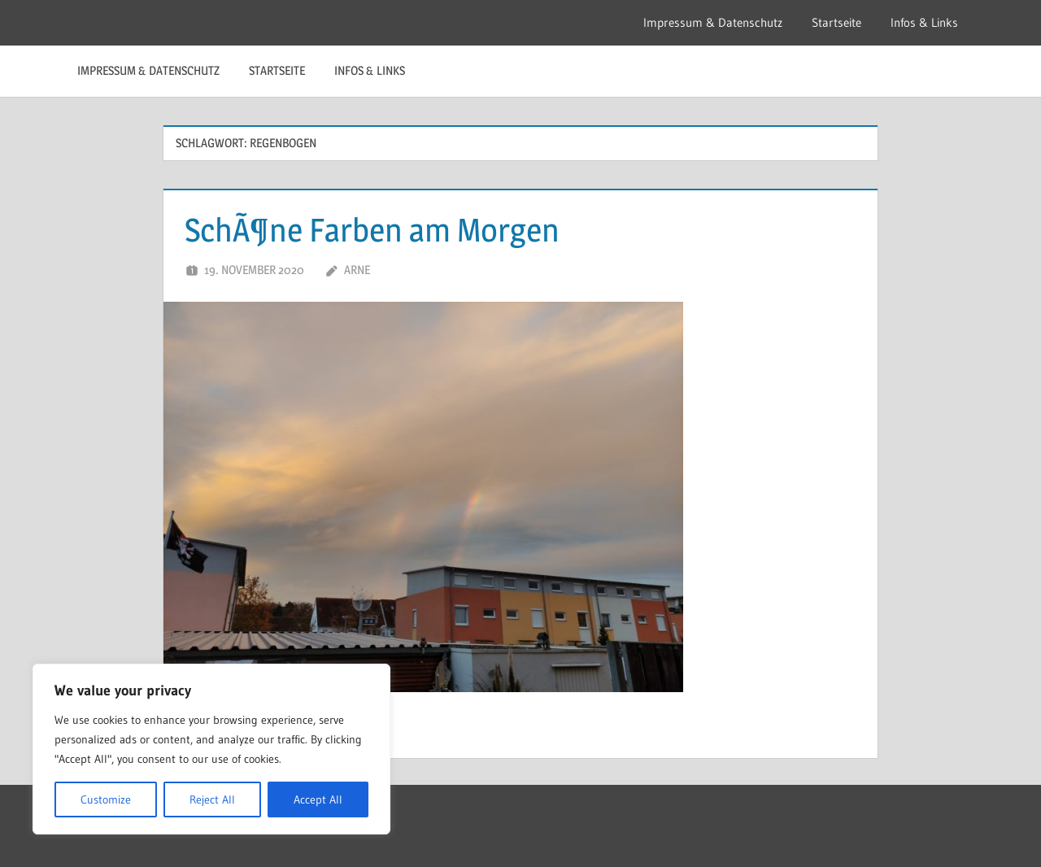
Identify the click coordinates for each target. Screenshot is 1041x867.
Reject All (212, 799)
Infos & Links (924, 22)
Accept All (318, 799)
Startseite (836, 22)
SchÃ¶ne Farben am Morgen (372, 230)
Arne (357, 269)
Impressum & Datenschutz (712, 22)
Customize (106, 799)
